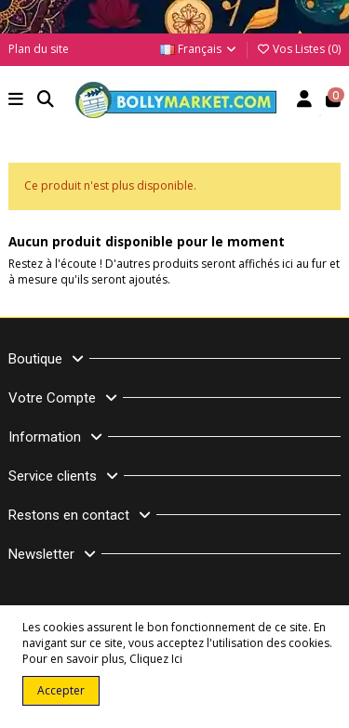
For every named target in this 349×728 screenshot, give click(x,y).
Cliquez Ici (155, 659)
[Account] (304, 100)
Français (199, 49)
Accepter (61, 690)
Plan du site (38, 49)
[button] (16, 100)
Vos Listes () (298, 49)
